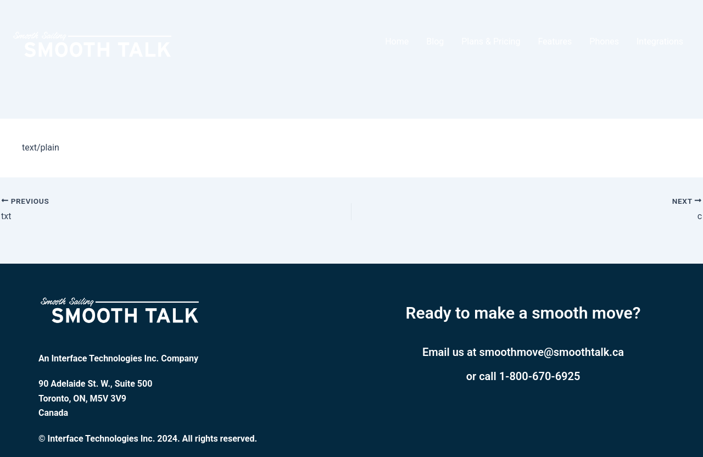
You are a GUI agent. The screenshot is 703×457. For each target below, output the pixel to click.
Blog (435, 41)
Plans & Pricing (490, 41)
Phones (604, 41)
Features (555, 41)
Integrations (660, 41)
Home (397, 41)
